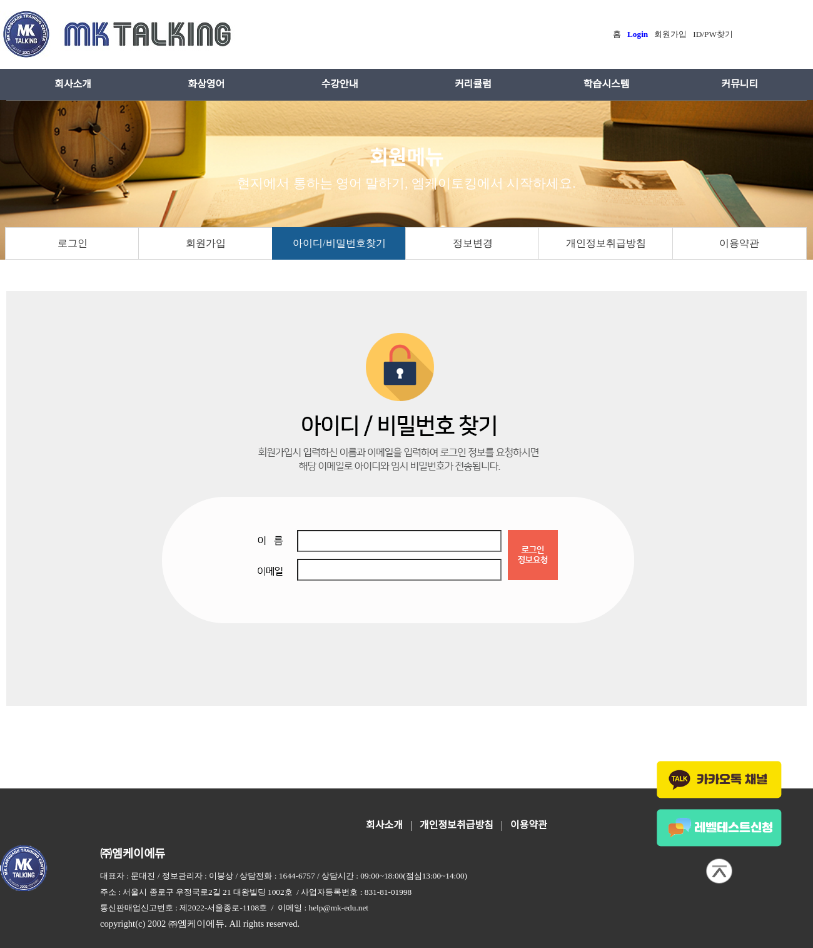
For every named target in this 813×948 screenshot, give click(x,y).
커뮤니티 (739, 84)
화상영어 (206, 84)
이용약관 (739, 243)
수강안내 (339, 84)
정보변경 (473, 243)
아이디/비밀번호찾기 (339, 243)
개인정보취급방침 (606, 243)
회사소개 (72, 84)
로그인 (73, 243)
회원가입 (206, 243)
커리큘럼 (473, 84)
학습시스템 (606, 84)
